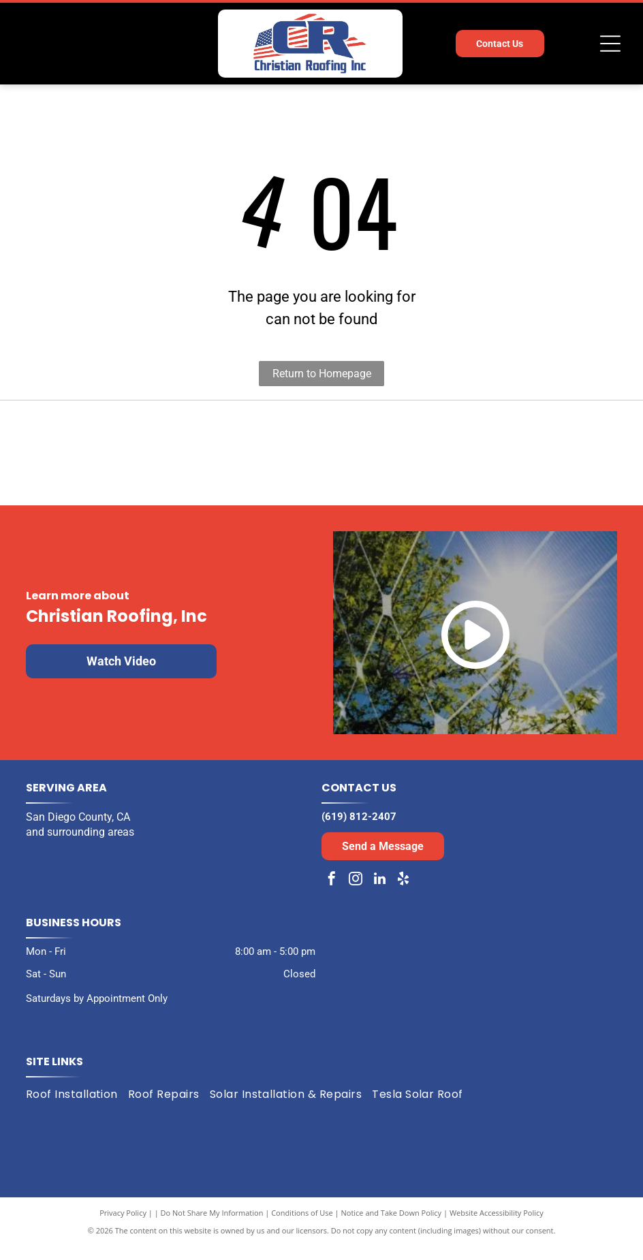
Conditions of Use (302, 1225)
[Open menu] (610, 43)
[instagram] (355, 894)
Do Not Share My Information (212, 1225)
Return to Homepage (321, 373)
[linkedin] (379, 894)
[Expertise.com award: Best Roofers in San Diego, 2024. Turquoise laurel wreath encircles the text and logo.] (476, 459)
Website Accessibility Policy (497, 1225)
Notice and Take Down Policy (391, 1225)
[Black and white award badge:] (167, 459)
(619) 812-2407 (359, 829)
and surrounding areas (80, 844)
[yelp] (403, 894)
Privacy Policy (122, 1225)
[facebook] (332, 894)
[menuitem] (77, 1107)
